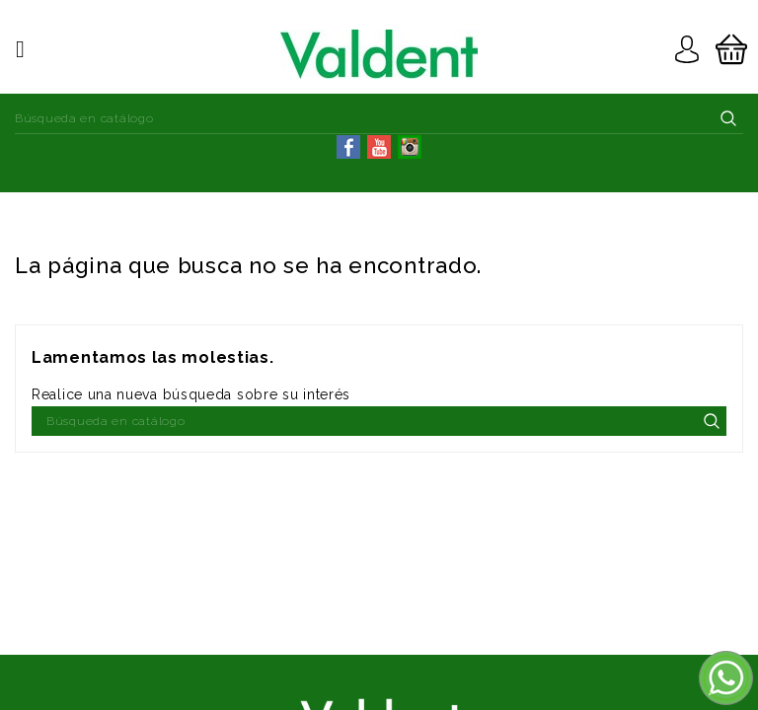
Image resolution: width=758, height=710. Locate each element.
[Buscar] (379, 118)
